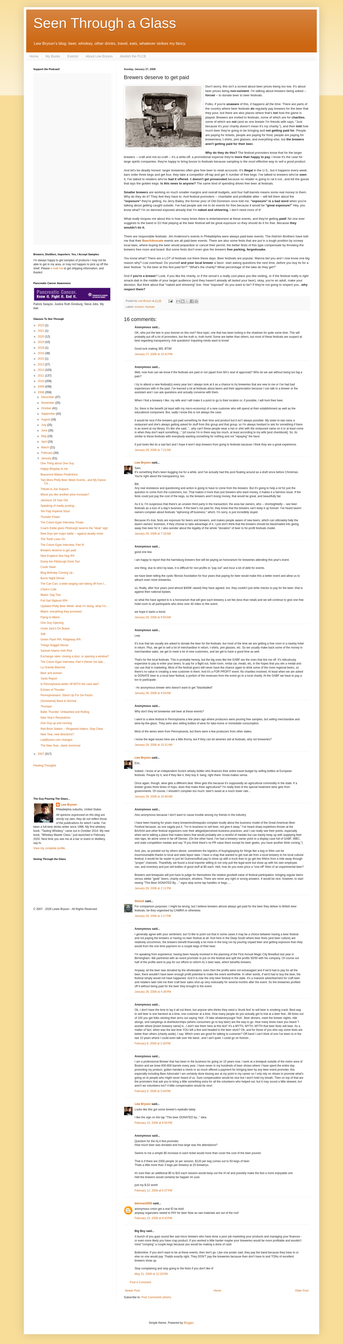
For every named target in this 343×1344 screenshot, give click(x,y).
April (44, 441)
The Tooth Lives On (52, 539)
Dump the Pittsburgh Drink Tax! (60, 561)
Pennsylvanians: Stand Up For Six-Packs (66, 695)
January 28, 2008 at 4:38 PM (153, 991)
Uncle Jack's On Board (55, 628)
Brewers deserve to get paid (58, 550)
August (46, 419)
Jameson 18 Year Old (54, 500)
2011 (41, 375)
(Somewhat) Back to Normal (58, 701)
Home (34, 56)
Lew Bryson (143, 462)
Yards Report (48, 678)
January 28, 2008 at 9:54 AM (153, 693)
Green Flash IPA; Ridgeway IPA (60, 639)
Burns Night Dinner (52, 578)
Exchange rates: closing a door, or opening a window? (74, 656)
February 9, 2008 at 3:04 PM (153, 1091)
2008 (41, 392)
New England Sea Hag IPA (57, 555)
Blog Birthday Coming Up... (57, 572)
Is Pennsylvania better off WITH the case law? (69, 684)
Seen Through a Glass (104, 23)
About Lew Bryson (99, 56)
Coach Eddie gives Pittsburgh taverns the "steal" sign (74, 528)
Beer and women (51, 673)
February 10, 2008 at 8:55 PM (153, 1122)
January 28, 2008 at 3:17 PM (153, 916)
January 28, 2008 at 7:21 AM (153, 450)
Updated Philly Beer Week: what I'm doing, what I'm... (74, 606)
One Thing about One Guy (57, 463)
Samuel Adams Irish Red (56, 650)
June (44, 430)
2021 (41, 330)
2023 (41, 325)
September (48, 413)
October (46, 408)
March (45, 447)
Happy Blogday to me (54, 468)
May (44, 436)
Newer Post (132, 1290)
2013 (41, 364)
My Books (52, 56)
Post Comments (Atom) (156, 1297)
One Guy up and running (56, 723)
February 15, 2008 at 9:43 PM (153, 1218)
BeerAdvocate (152, 240)
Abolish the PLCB (133, 56)
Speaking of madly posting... (58, 505)
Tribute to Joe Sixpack (54, 489)
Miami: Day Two (50, 595)
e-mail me (56, 268)
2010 (41, 381)
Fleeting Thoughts (44, 765)
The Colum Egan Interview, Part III (62, 545)
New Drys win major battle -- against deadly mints (71, 533)
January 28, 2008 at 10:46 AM (153, 796)
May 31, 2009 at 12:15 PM (151, 1274)
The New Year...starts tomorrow (60, 745)
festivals (150, 306)
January (46, 458)
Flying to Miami (50, 617)
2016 (41, 353)
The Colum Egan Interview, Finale (61, 522)
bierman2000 (143, 1203)
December (48, 397)
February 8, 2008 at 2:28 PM (153, 1043)
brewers (139, 306)
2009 (41, 386)
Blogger (188, 1322)
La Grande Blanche (52, 667)
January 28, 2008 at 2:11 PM (153, 888)
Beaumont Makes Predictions (59, 474)
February (47, 453)
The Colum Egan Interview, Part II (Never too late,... (73, 662)
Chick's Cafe (48, 589)
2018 (41, 347)
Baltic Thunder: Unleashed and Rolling (64, 712)
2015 (41, 358)
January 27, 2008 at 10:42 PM (153, 354)
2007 (41, 754)
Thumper (46, 706)
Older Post (301, 1290)
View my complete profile (49, 848)
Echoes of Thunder (52, 689)
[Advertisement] (61, 782)
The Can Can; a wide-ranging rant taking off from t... (73, 583)
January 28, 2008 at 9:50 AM (153, 617)
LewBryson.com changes (56, 739)
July (44, 425)
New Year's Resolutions (55, 717)
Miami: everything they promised (61, 611)
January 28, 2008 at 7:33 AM (153, 533)
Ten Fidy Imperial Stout (55, 511)
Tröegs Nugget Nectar (54, 645)
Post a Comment (140, 1282)
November (48, 402)
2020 (41, 336)
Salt (42, 634)
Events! (73, 56)
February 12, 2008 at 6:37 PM (153, 1190)
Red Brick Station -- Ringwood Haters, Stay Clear (71, 729)
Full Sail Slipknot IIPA (54, 600)
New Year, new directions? (57, 734)
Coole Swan (48, 567)
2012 (41, 370)
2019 (41, 342)
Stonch (139, 901)
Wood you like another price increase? (64, 494)
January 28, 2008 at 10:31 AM (153, 744)
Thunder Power (50, 517)
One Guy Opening (52, 622)
